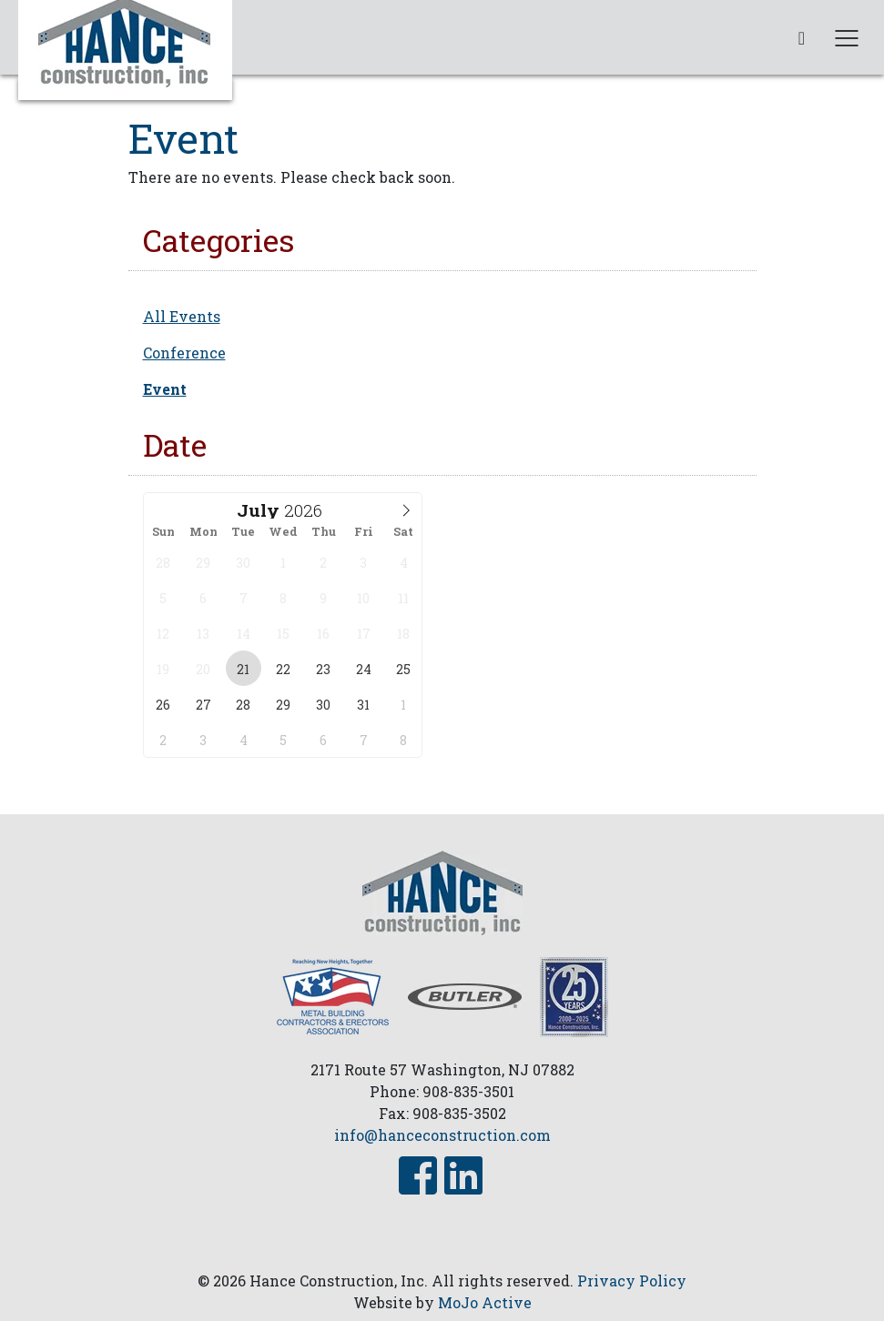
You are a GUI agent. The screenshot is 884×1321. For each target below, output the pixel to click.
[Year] (306, 510)
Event (165, 388)
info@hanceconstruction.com (442, 1135)
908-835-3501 (468, 1091)
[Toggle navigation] (846, 37)
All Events (181, 316)
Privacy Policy (631, 1280)
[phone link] (802, 38)
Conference (184, 352)
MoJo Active (485, 1302)
